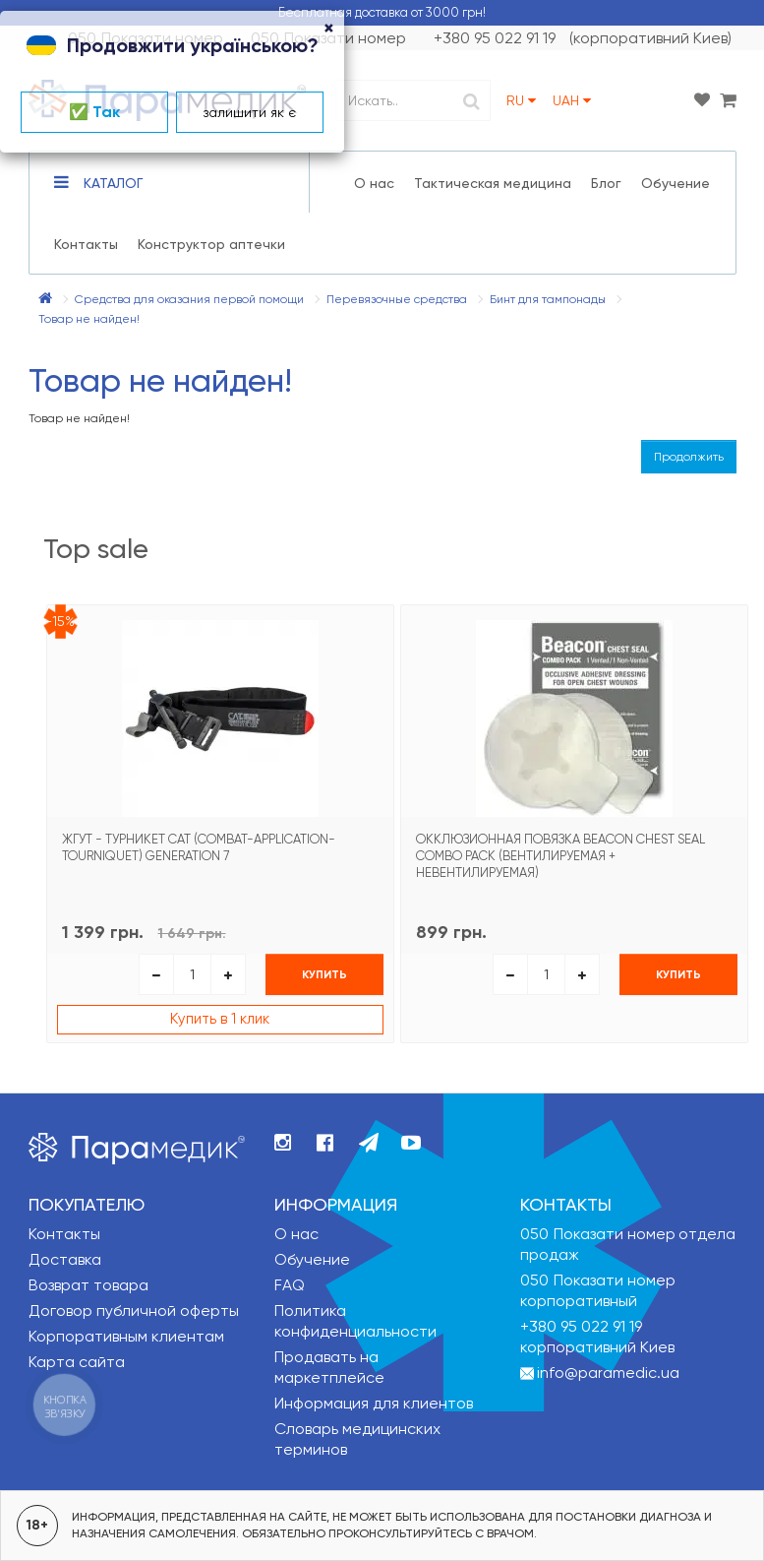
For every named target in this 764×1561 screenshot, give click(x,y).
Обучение (675, 183)
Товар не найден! (89, 319)
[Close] (328, 29)
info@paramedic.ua (608, 1372)
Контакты (86, 244)
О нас (374, 183)
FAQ (289, 1285)
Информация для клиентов (373, 1403)
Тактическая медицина (492, 183)
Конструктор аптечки (211, 244)
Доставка (65, 1259)
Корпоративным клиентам (126, 1336)
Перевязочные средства (396, 299)
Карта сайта (77, 1361)
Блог (606, 183)
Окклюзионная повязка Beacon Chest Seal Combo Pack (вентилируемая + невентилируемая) (560, 856)
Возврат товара (88, 1285)
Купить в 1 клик (219, 1019)
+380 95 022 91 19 (581, 1326)
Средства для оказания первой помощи (189, 299)
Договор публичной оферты (134, 1310)
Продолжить (689, 457)
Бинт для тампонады (548, 299)
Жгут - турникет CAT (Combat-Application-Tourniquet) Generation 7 (198, 847)
